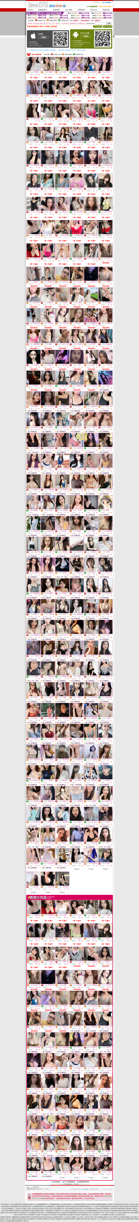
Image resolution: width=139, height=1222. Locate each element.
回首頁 (30, 10)
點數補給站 (42, 10)
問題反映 (106, 10)
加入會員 (68, 10)
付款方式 (93, 10)
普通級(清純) (65, 20)
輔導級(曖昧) (53, 20)
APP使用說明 (98, 26)
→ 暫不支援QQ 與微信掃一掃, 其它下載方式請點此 (71, 50)
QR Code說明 (108, 26)
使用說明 (81, 10)
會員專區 (56, 10)
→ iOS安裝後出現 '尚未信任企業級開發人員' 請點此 (41, 50)
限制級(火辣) (42, 20)
